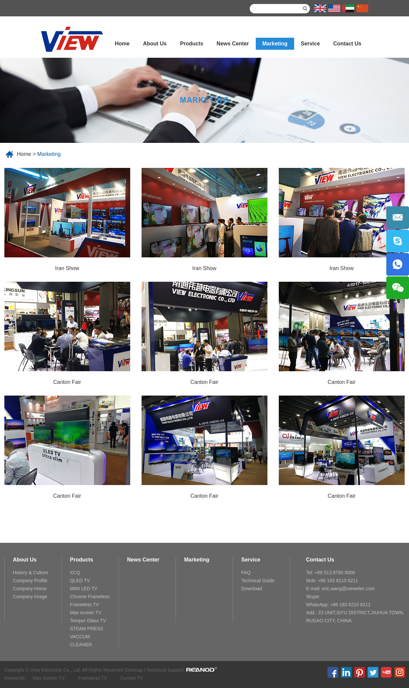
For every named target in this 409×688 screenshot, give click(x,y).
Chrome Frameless (90, 596)
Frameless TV (84, 604)
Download (251, 588)
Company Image (30, 596)
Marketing (275, 43)
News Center (233, 43)
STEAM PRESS (87, 628)
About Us (155, 43)
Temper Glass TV (88, 620)
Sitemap (134, 670)
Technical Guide (258, 580)
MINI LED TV (83, 588)
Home (122, 43)
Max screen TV (85, 612)
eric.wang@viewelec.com (348, 588)
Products (191, 43)
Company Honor (30, 588)
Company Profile (30, 580)
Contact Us (347, 43)
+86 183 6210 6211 (350, 604)
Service (310, 43)
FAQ (246, 572)
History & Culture (30, 572)
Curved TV (132, 678)
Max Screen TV (49, 678)
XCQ (75, 572)
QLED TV (80, 580)
